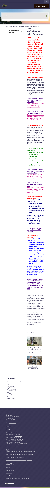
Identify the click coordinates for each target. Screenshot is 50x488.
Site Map (8, 467)
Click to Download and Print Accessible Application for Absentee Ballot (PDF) (35, 280)
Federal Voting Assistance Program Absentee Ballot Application (34, 229)
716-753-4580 (18, 440)
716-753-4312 (18, 437)
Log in (46, 1)
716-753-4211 (18, 436)
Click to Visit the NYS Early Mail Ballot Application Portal (35, 112)
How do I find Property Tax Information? (15, 457)
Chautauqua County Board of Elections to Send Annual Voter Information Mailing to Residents (34, 350)
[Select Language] (9, 483)
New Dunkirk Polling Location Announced (33, 367)
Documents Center (10, 470)
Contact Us (8, 426)
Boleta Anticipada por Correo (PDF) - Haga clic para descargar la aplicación (35, 105)
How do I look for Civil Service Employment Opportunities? (19, 454)
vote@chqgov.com (11, 394)
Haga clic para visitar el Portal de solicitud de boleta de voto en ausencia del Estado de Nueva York (35, 190)
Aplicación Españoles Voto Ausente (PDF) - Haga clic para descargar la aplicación (35, 176)
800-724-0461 (17, 442)
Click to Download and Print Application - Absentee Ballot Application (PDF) (35, 171)
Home (7, 26)
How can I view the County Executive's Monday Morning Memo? (21, 451)
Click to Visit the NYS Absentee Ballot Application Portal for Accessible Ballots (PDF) (35, 286)
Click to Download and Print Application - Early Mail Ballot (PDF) (35, 100)
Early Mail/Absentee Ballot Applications (29, 26)
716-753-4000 (12, 423)
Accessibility (9, 473)
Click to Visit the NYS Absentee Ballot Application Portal (35, 184)
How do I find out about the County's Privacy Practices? (19, 460)
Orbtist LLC (26, 478)
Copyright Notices (10, 475)
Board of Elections (13, 26)
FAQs (7, 450)
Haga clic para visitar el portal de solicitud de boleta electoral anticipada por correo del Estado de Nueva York (35, 117)
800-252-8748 (23, 443)
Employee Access (10, 464)
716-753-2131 (19, 439)
